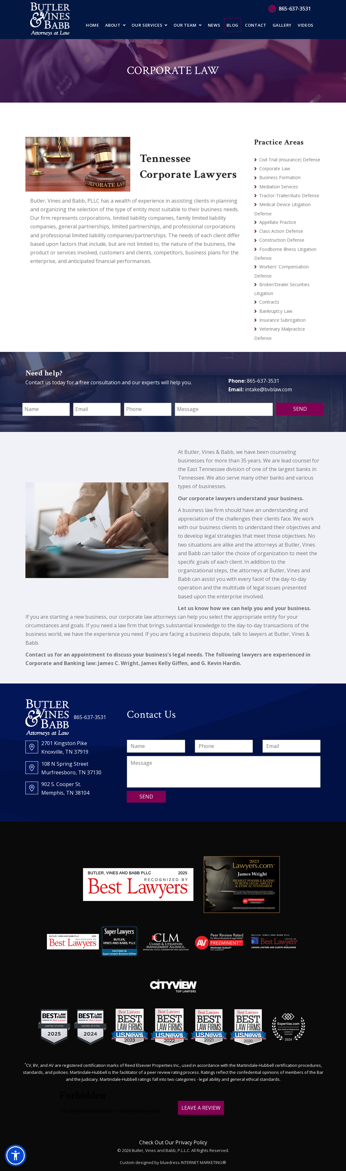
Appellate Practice (277, 222)
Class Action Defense (281, 231)
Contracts (269, 302)
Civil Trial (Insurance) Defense (289, 160)
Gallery (282, 25)
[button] (15, 1155)
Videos (306, 25)
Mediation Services (278, 187)
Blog (233, 25)
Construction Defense (281, 240)
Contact (256, 25)
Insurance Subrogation (282, 320)
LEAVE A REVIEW (200, 1107)
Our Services (147, 25)
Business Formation (280, 177)
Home (92, 25)
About (113, 25)
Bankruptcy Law (275, 311)
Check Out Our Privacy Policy (173, 1142)
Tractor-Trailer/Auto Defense (289, 195)
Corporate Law (274, 168)
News (214, 25)
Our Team (185, 25)
